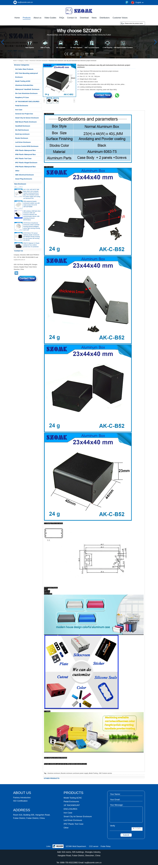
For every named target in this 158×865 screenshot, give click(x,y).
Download (84, 18)
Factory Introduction (22, 797)
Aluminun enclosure (53, 773)
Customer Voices (120, 18)
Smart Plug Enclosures (23, 179)
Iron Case (18, 110)
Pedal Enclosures (21, 105)
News (94, 18)
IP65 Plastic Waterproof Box (25, 150)
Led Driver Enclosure (23, 142)
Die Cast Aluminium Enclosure (26, 93)
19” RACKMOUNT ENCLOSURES (27, 101)
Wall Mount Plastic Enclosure (26, 122)
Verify (112, 826)
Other (26, 60)
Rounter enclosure (66, 773)
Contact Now (27, 278)
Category (21, 60)
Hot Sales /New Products (24, 69)
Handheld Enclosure (22, 126)
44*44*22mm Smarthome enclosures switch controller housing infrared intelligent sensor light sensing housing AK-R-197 (31, 227)
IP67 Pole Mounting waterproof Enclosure (26, 75)
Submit (126, 835)
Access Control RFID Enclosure (26, 146)
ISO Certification (20, 801)
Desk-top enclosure (22, 134)
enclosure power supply (80, 773)
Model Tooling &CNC (22, 81)
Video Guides (50, 18)
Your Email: (115, 799)
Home (17, 18)
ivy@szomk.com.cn (25, 2)
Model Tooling (93, 773)
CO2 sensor (93, 846)
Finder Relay (106, 846)
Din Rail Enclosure (22, 130)
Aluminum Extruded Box (24, 85)
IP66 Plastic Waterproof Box (25, 154)
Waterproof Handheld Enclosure (27, 89)
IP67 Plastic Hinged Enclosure (26, 162)
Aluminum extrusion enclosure (38, 60)
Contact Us (72, 18)
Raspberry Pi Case (22, 97)
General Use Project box (24, 114)
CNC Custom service (105, 773)
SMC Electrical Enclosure (24, 175)
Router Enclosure (21, 138)
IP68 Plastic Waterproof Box (25, 167)
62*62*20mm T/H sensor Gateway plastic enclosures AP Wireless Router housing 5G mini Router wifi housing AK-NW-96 (31, 238)
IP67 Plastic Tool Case (23, 158)
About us (37, 18)
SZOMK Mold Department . (76, 846)
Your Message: (116, 805)
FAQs (61, 18)
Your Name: (115, 794)
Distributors (105, 18)
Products (27, 18)
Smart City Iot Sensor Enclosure (27, 118)
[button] (75, 56)
